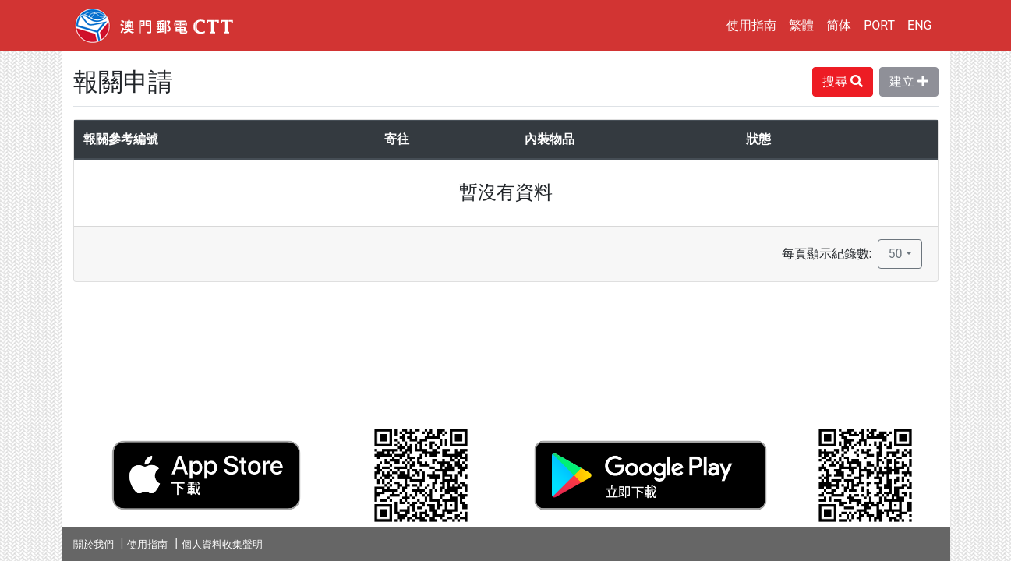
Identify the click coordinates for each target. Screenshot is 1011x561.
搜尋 (842, 81)
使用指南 (751, 25)
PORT (879, 25)
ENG (919, 25)
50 (895, 253)
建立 (908, 81)
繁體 (801, 25)
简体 (838, 25)
